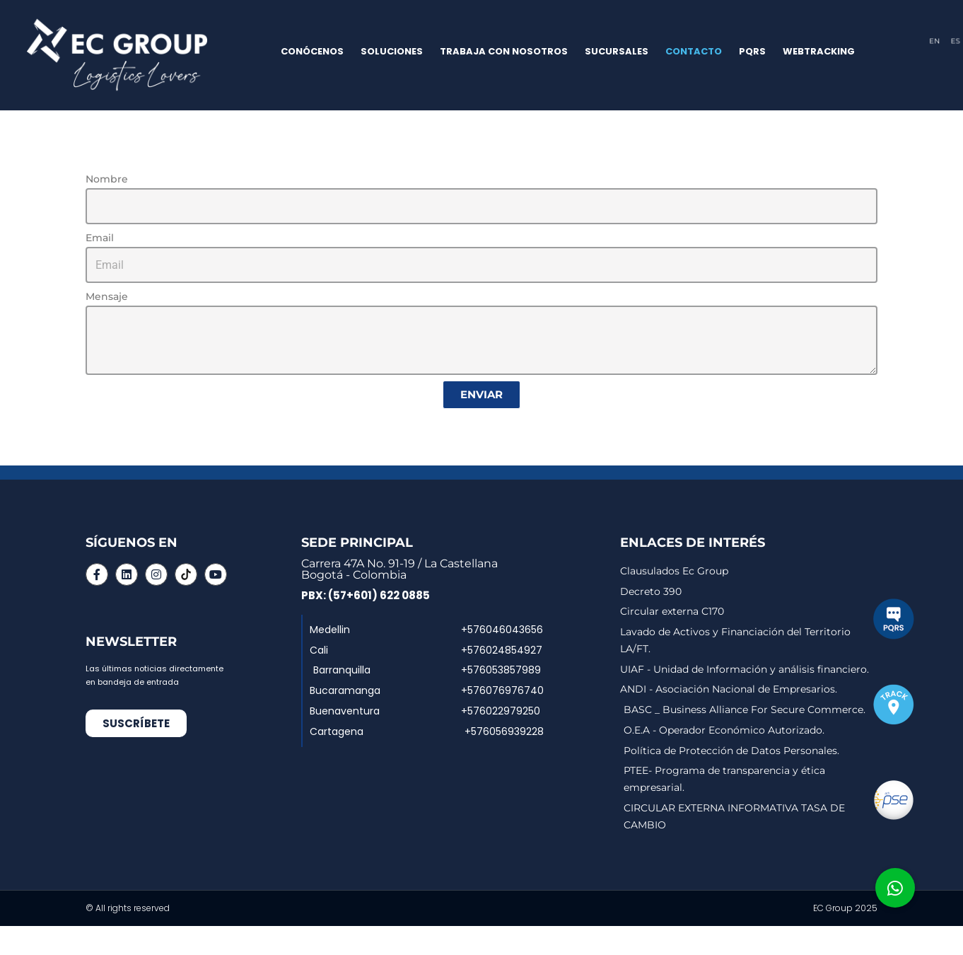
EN (934, 41)
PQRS (752, 51)
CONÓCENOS (312, 51)
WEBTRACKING (819, 51)
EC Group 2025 (845, 909)
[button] (895, 888)
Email (100, 237)
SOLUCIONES (392, 51)
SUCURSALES (616, 51)
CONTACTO (693, 51)
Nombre (107, 179)
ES (954, 41)
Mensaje (107, 296)
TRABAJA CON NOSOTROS (504, 51)
